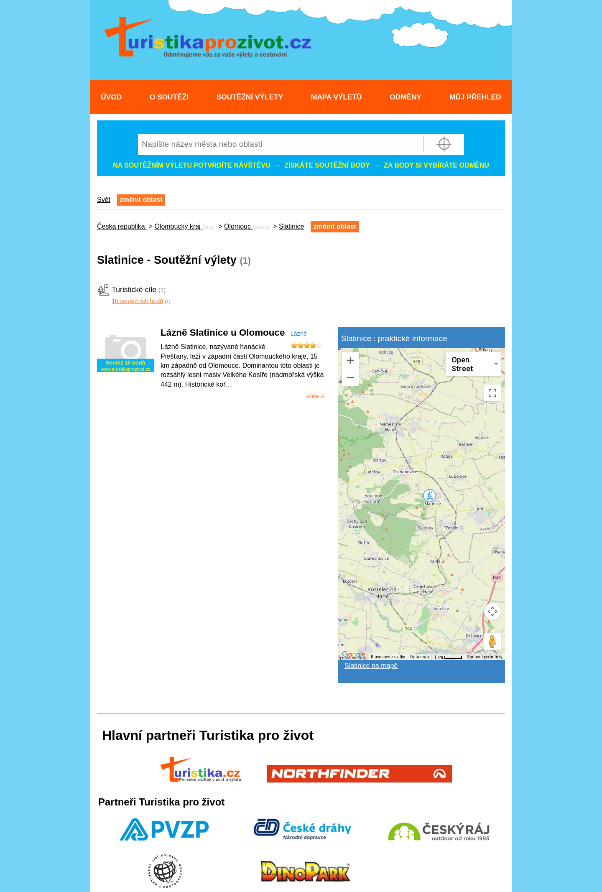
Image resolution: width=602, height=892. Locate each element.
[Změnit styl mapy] (473, 364)
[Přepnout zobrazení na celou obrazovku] (492, 393)
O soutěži (169, 97)
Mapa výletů (336, 97)
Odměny (405, 97)
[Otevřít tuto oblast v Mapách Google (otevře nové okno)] (353, 654)
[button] (429, 495)
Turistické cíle (134, 289)
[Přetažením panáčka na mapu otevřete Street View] (492, 641)
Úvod (111, 97)
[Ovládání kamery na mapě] (492, 611)
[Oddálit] (350, 377)
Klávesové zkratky (388, 657)
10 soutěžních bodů (137, 301)
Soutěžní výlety (250, 97)
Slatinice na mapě (371, 665)
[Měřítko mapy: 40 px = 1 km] (448, 657)
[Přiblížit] (350, 360)
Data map (419, 657)
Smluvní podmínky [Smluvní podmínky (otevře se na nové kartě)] (485, 657)
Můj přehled (475, 97)
